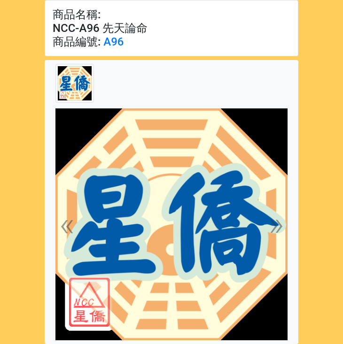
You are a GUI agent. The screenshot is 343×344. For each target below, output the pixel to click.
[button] (67, 224)
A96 (113, 41)
